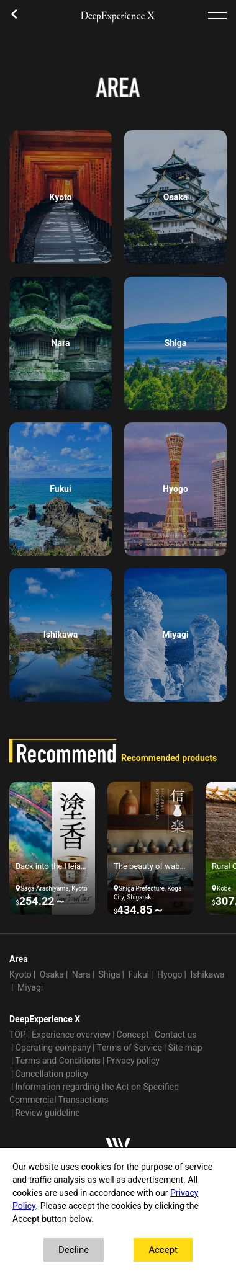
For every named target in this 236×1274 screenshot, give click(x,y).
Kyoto (20, 974)
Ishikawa (207, 974)
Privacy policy (133, 1060)
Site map (185, 1047)
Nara (81, 974)
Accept (163, 1250)
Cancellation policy (51, 1073)
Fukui (138, 974)
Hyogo (169, 974)
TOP (17, 1034)
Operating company (53, 1047)
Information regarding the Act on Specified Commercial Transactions (94, 1093)
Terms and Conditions (58, 1060)
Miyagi (30, 987)
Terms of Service (130, 1047)
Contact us (175, 1034)
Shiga (109, 974)
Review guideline (47, 1113)
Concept (133, 1034)
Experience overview (71, 1034)
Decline (73, 1250)
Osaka (52, 974)
